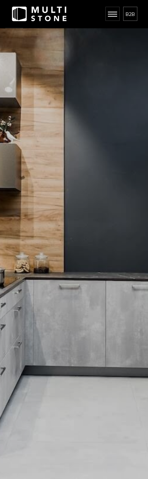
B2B (130, 14)
